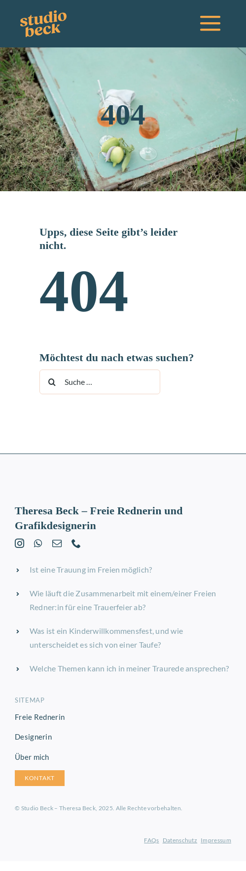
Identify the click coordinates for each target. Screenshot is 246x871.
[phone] (76, 543)
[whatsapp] (38, 543)
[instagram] (19, 543)
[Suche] (51, 382)
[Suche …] (99, 382)
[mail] (57, 543)
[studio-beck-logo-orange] (43, 14)
